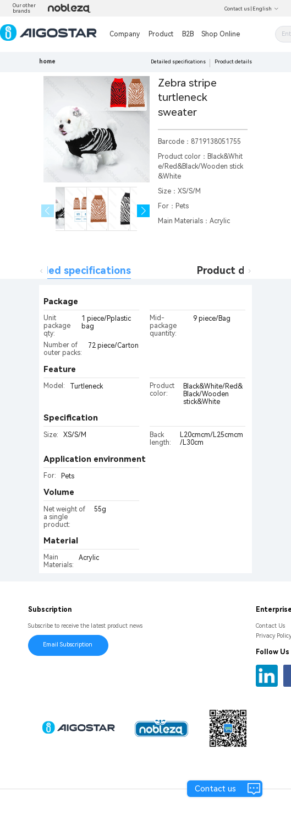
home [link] (47, 61)
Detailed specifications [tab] (75, 270)
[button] (143, 210)
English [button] (265, 9)
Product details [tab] (234, 270)
